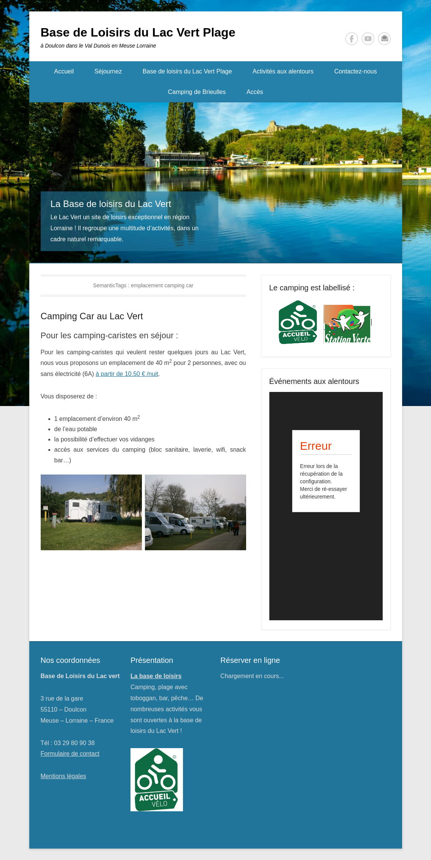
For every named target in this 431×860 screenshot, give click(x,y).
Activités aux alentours (283, 71)
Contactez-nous (355, 71)
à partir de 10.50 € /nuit (126, 374)
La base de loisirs (155, 676)
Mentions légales (63, 776)
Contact (384, 38)
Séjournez (108, 71)
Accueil (64, 71)
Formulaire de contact (70, 753)
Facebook (351, 38)
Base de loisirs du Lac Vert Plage (187, 71)
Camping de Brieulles (197, 92)
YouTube (368, 38)
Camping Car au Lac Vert (92, 316)
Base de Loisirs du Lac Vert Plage (138, 32)
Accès (255, 92)
